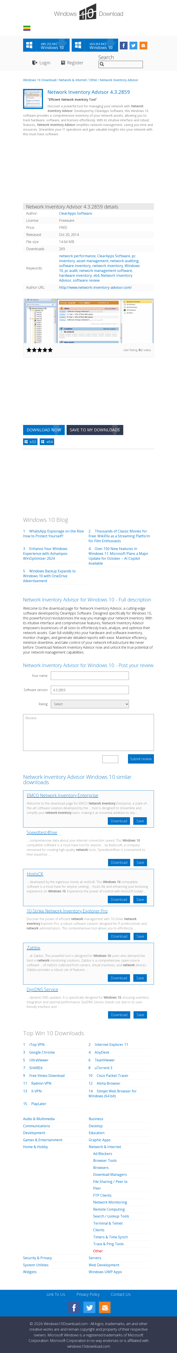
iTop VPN (37, 1045)
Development (34, 1133)
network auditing (124, 261)
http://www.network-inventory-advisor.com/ (95, 287)
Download (118, 821)
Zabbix (33, 949)
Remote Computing (109, 1208)
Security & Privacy (37, 1256)
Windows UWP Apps (105, 1270)
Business (96, 1119)
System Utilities (36, 1263)
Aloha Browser (109, 1084)
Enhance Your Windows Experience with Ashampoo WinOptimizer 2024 (45, 554)
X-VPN (36, 1092)
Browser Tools (105, 1161)
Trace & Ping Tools (109, 1243)
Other (93, 80)
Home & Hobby (35, 1147)
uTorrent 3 (104, 1068)
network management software (105, 271)
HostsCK (35, 875)
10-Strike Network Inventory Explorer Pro (67, 912)
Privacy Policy (88, 1292)
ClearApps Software (113, 256)
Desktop (96, 1126)
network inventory (107, 266)
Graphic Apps (100, 1140)
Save (140, 821)
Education (97, 1133)
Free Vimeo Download (47, 1076)
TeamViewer (105, 1061)
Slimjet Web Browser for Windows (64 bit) (112, 1095)
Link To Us (55, 1292)
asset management (92, 261)
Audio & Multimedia (39, 1119)
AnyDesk (102, 1053)
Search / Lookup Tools (112, 1215)
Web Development (104, 1263)
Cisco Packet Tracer (113, 1076)
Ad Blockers (103, 1154)
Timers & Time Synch (110, 1236)
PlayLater (39, 1104)
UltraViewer (39, 1061)
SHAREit (36, 1068)
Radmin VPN (41, 1084)
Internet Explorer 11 (111, 1045)
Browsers (101, 1167)
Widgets (30, 1270)
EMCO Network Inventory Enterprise (62, 796)
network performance (77, 256)
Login (44, 63)
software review (86, 280)
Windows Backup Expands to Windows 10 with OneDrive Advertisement (50, 576)
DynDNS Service (42, 990)
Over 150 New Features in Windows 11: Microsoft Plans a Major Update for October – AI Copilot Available (119, 556)
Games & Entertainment (43, 1140)
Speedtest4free (42, 833)
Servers (95, 1256)
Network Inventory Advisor (119, 80)
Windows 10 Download (39, 80)
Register (75, 63)
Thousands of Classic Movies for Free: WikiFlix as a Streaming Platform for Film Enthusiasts (118, 536)
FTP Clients (102, 1195)
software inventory (75, 266)
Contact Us (121, 1292)
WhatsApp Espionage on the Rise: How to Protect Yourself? (54, 534)
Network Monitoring (110, 1202)
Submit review (141, 759)
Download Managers (110, 1174)
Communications (37, 1126)
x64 (96, 275)
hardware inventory (75, 275)
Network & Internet (73, 80)
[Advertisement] (88, 171)
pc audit (71, 271)
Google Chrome (42, 1053)
